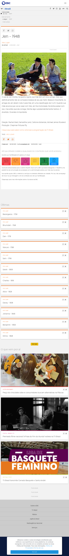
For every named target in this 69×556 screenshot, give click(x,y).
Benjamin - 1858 (9, 325)
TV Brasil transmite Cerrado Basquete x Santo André (24, 480)
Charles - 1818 (8, 281)
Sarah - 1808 (8, 270)
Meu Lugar (6, 42)
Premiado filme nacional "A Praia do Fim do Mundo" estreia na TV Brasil (31, 436)
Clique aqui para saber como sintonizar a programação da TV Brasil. (27, 130)
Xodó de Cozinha (6, 16)
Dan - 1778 (7, 236)
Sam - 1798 (7, 258)
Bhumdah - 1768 (9, 225)
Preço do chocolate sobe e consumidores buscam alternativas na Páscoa (33, 393)
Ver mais (34, 344)
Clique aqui (5, 179)
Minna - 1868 (8, 336)
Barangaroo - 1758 (10, 214)
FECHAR (34, 552)
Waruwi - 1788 (8, 247)
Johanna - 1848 (9, 314)
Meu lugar (10, 134)
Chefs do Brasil (6, 22)
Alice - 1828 (7, 292)
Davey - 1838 (8, 303)
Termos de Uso (38, 548)
